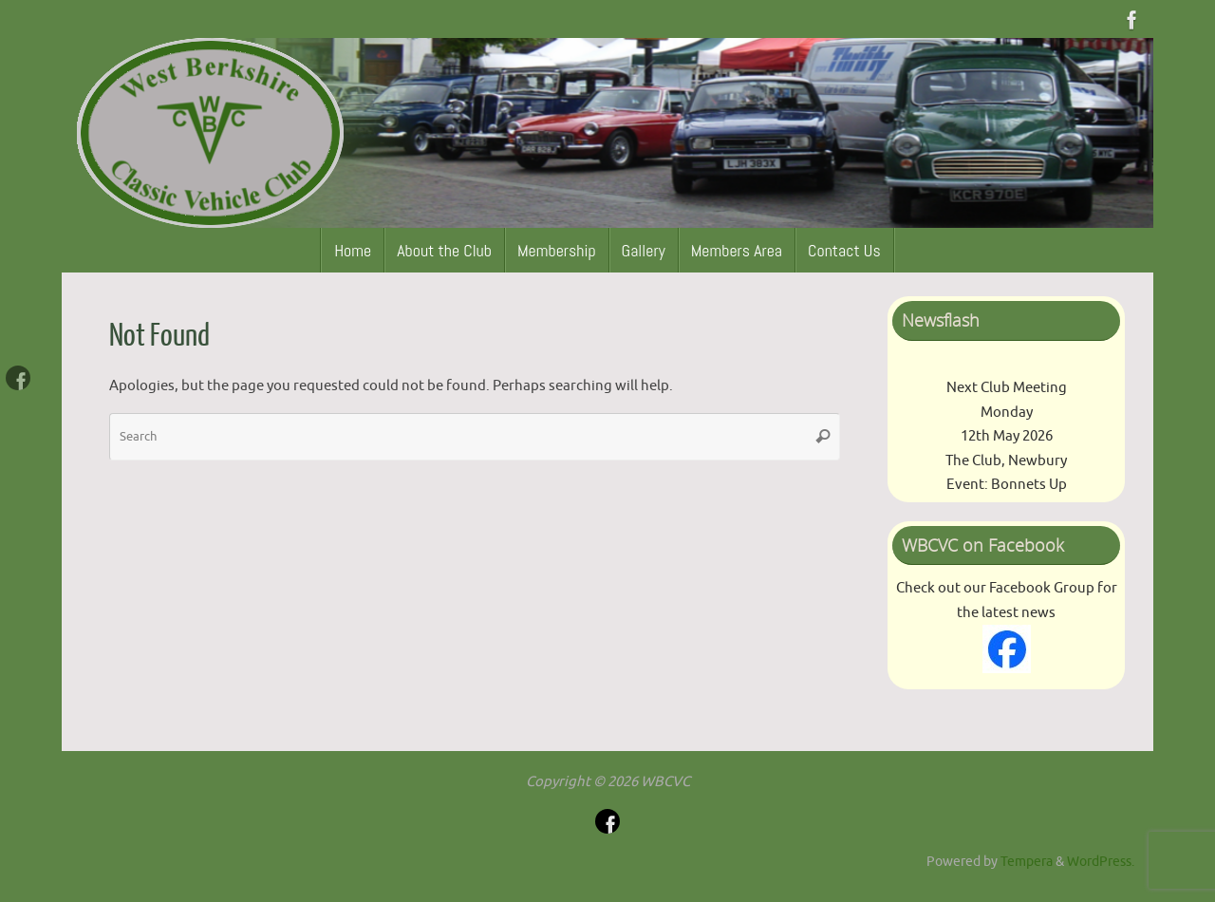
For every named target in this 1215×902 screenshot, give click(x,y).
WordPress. (1100, 862)
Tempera (1026, 862)
